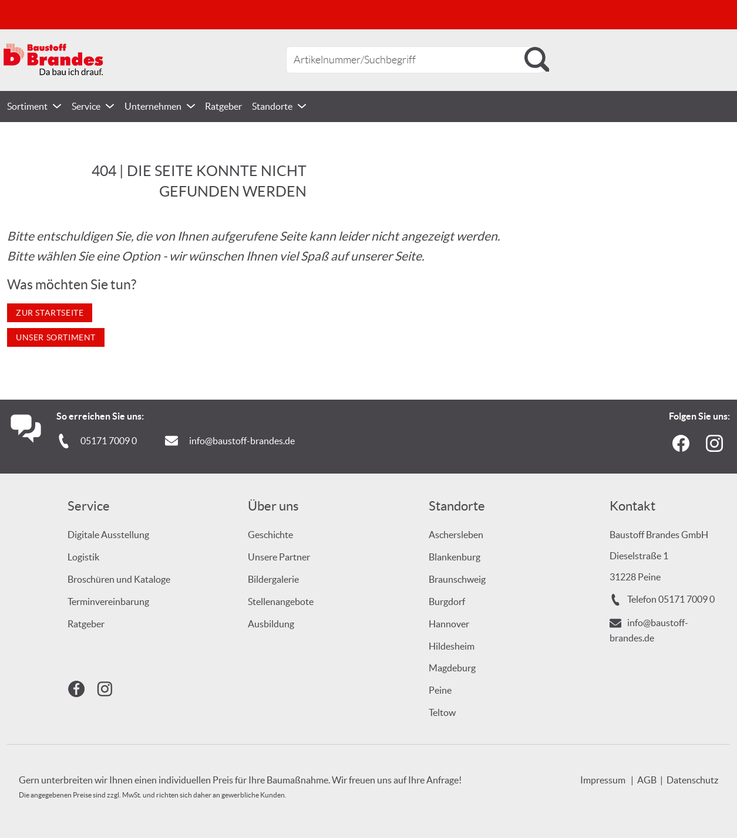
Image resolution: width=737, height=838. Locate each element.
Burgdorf (447, 601)
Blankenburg (454, 557)
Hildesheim (451, 646)
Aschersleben (456, 534)
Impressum (602, 780)
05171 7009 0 (108, 440)
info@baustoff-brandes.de (242, 440)
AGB (647, 780)
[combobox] (415, 59)
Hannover (449, 624)
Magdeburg (452, 668)
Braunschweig (457, 579)
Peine (440, 690)
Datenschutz (692, 780)
